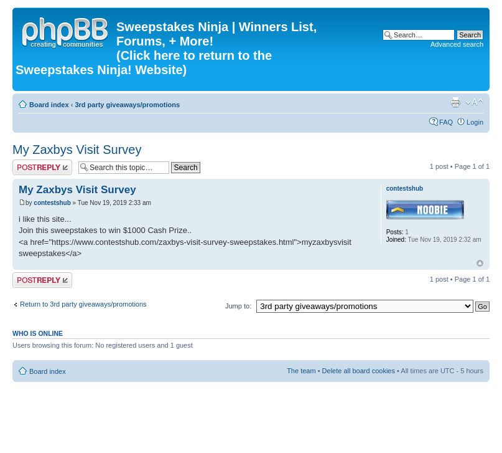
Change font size (474, 102)
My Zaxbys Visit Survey (76, 149)
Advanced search (456, 44)
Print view (455, 102)
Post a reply (42, 167)
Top (479, 263)
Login (475, 122)
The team (301, 370)
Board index (49, 104)
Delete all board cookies (358, 370)
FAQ (446, 122)
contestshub (52, 202)
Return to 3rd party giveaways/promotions (83, 304)
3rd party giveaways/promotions (127, 104)
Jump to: (238, 306)
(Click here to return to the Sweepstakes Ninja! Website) (144, 63)
